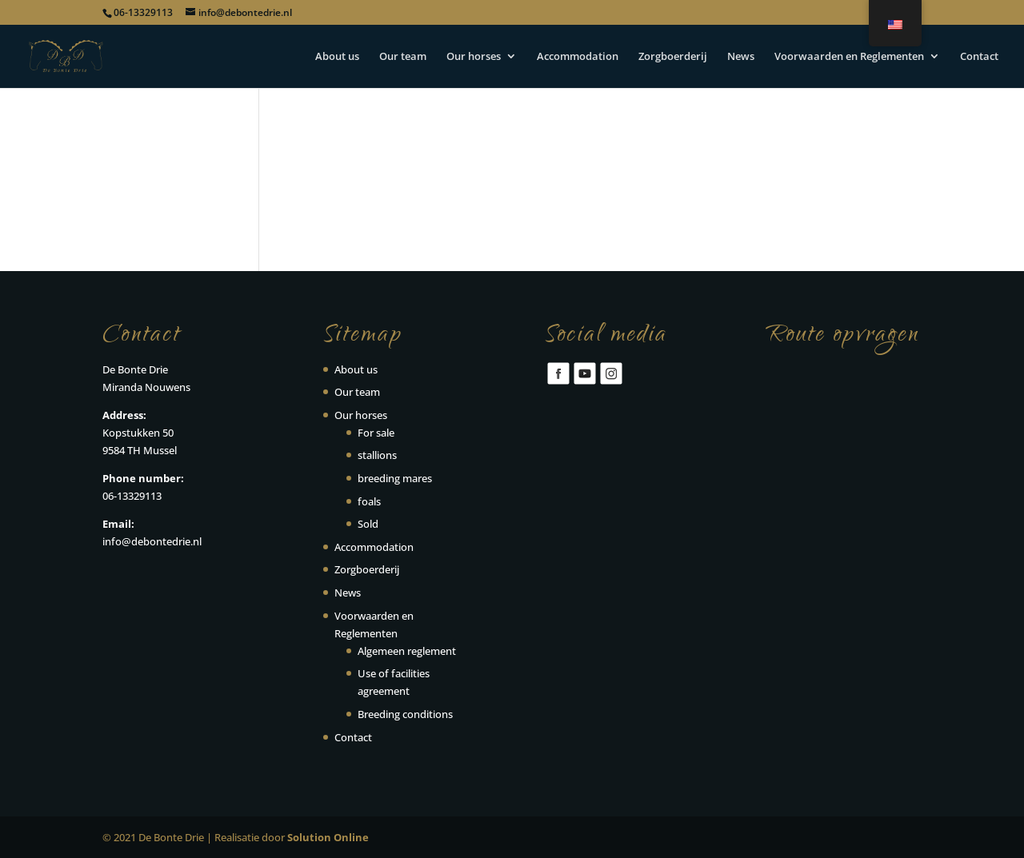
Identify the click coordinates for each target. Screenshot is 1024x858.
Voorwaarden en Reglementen (849, 56)
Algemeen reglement (407, 651)
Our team (402, 56)
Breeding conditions (405, 714)
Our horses (473, 56)
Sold (368, 524)
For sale (376, 432)
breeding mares (395, 478)
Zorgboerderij (672, 56)
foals (369, 501)
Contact (979, 56)
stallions (377, 455)
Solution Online (328, 837)
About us (337, 56)
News (740, 56)
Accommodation (577, 56)
